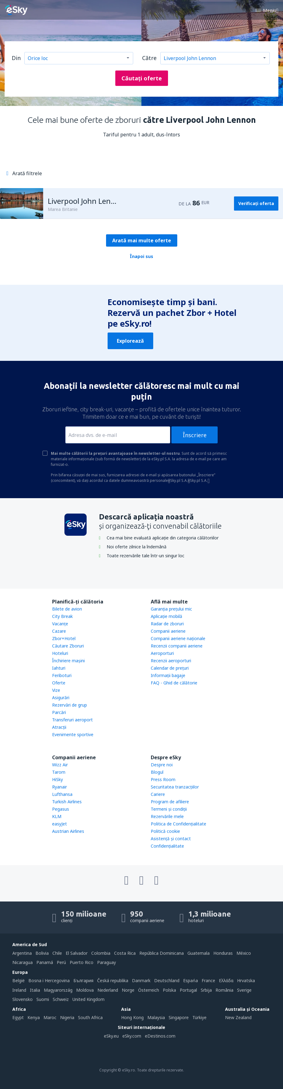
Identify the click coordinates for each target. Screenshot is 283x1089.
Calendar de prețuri (170, 668)
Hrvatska (246, 980)
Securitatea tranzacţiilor (175, 787)
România (224, 990)
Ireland (19, 990)
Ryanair (59, 787)
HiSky (57, 779)
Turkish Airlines (67, 802)
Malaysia (156, 1017)
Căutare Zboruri (68, 646)
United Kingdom (88, 999)
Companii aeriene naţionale (178, 638)
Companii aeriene (168, 631)
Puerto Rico (81, 962)
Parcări (59, 712)
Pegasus (60, 809)
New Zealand (238, 1017)
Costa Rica (125, 953)
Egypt (18, 1017)
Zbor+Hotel (64, 638)
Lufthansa (62, 794)
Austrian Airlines (68, 831)
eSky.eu (111, 1036)
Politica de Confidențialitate (178, 824)
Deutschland (166, 980)
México (243, 953)
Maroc (49, 1017)
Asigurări (60, 697)
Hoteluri (60, 653)
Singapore (179, 1017)
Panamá (44, 962)
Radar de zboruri (167, 624)
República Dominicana (161, 953)
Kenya (33, 1017)
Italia (35, 990)
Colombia (100, 953)
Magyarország (58, 990)
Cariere (158, 794)
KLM (56, 816)
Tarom (58, 772)
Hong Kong (132, 1017)
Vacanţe (60, 624)
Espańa (190, 980)
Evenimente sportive (72, 734)
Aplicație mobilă (166, 616)
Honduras (223, 953)
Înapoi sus (141, 256)
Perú (61, 962)
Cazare (59, 631)
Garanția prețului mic (171, 609)
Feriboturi (62, 675)
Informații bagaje (168, 675)
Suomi (42, 999)
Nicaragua (22, 962)
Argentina (22, 953)
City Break (62, 616)
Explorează (130, 340)
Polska (169, 990)
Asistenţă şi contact (171, 838)
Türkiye (199, 1017)
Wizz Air (60, 765)
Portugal (188, 990)
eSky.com (131, 1036)
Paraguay (106, 962)
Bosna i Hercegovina (49, 980)
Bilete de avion (67, 609)
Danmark (141, 980)
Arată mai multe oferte (141, 240)
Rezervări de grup (69, 705)
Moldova (85, 990)
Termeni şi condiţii (169, 809)
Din (16, 58)
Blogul (157, 772)
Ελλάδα (226, 980)
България (83, 980)
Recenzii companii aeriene (177, 646)
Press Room (163, 779)
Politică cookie (165, 831)
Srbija (206, 990)
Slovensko (22, 999)
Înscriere (195, 435)
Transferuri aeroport (72, 720)
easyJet (59, 824)
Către (149, 58)
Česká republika (112, 980)
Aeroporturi (162, 653)
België (18, 980)
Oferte (58, 683)
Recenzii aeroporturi (171, 660)
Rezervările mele (167, 816)
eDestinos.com (160, 1036)
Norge (128, 990)
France (208, 980)
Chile (57, 953)
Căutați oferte (141, 78)
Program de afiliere (170, 802)
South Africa (90, 1017)
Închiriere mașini (68, 660)
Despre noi (162, 765)
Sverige (244, 990)
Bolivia (42, 953)
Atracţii (59, 727)
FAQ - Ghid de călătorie (174, 683)
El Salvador (77, 953)
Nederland (107, 990)
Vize (56, 690)
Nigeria (67, 1017)
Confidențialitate (167, 846)
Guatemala (198, 953)
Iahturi (58, 668)
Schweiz (61, 999)
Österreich (148, 990)
